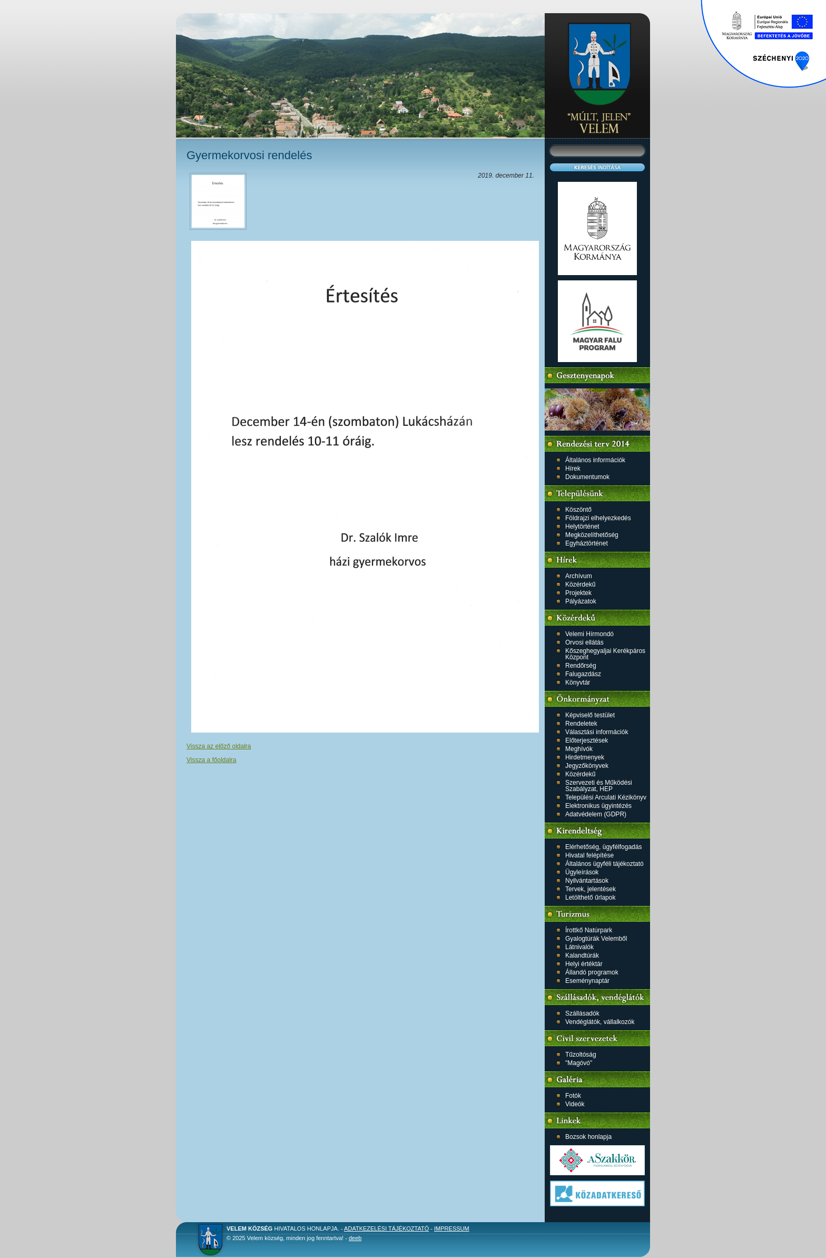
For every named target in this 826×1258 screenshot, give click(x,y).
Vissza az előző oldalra (218, 746)
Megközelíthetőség (591, 535)
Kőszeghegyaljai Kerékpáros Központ (605, 654)
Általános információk (595, 460)
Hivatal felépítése (589, 855)
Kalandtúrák (582, 955)
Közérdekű (580, 584)
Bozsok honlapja (588, 1136)
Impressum (451, 1228)
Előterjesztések (586, 740)
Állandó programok (591, 972)
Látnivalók (579, 947)
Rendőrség (580, 665)
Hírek (573, 468)
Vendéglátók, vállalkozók (599, 1022)
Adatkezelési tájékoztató (386, 1228)
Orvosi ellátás (584, 642)
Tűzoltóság (580, 1054)
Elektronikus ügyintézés (598, 806)
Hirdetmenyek (584, 757)
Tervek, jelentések (590, 889)
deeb (355, 1238)
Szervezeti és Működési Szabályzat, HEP (598, 786)
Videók (574, 1104)
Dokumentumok (587, 477)
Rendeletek (581, 723)
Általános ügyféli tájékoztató (604, 863)
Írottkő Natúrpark (588, 930)
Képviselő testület (590, 715)
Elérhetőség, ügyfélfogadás (603, 847)
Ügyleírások (581, 872)
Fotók (573, 1095)
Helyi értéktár (584, 964)
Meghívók (579, 749)
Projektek (578, 593)
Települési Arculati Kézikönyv (605, 797)
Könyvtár (577, 682)
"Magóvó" (578, 1063)
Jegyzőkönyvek (586, 765)
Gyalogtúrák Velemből (596, 938)
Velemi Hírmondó (589, 634)
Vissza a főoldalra (211, 760)
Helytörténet (582, 526)
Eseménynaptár (587, 980)
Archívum (578, 576)
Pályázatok (580, 601)
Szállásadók (582, 1013)
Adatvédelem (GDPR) (595, 814)
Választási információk (596, 732)
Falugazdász (583, 674)
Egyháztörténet (586, 543)
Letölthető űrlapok (590, 897)
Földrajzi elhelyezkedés (598, 518)
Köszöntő (578, 509)
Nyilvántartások (586, 880)
